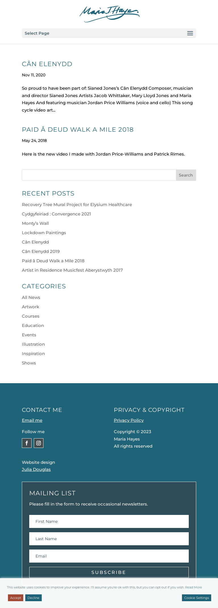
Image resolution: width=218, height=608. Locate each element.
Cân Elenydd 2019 (41, 251)
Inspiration (33, 353)
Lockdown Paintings (44, 232)
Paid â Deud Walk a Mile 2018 (78, 129)
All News (31, 297)
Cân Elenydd (47, 64)
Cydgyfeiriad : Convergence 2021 (56, 214)
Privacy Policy (129, 420)
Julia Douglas (36, 469)
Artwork (30, 306)
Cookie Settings (196, 598)
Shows (29, 363)
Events (29, 334)
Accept (15, 598)
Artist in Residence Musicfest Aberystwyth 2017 (72, 270)
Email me (32, 420)
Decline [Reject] (33, 598)
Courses (30, 316)
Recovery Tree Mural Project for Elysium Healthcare (77, 204)
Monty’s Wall (35, 223)
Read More (193, 587)
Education (33, 325)
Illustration (33, 344)
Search (186, 175)
